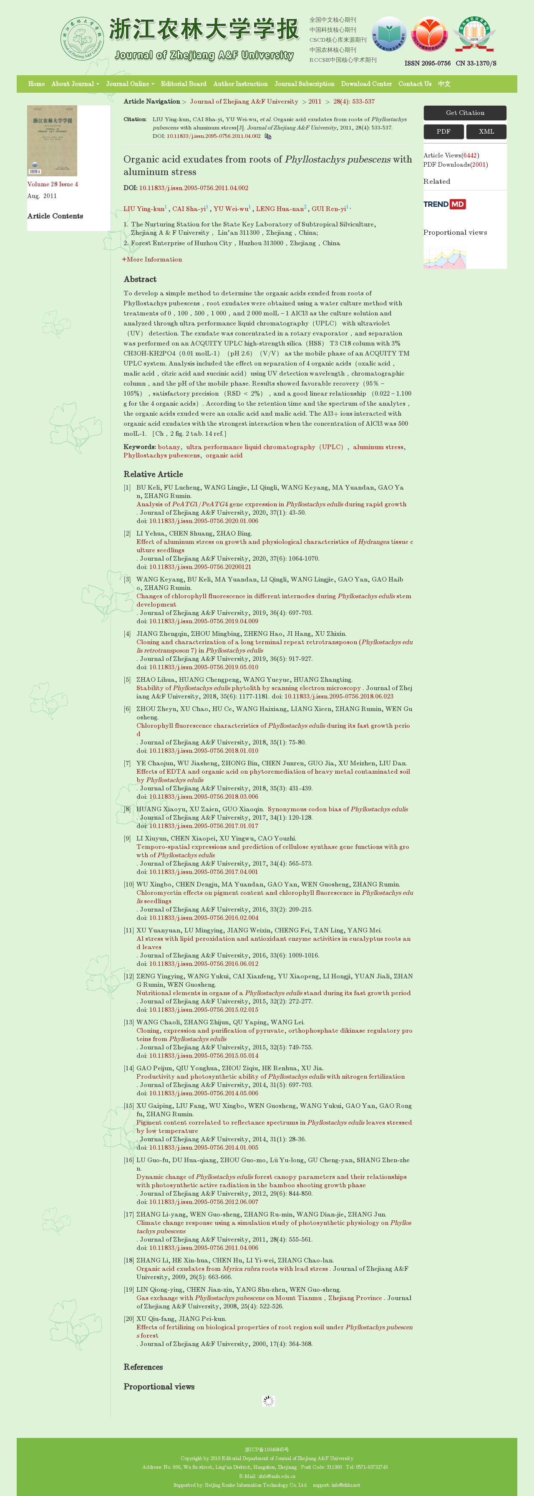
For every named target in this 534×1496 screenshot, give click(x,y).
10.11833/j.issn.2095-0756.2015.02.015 (203, 1009)
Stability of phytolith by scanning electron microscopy (248, 688)
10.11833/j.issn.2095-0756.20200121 (200, 567)
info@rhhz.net (346, 1485)
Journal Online (130, 84)
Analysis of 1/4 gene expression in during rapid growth (271, 504)
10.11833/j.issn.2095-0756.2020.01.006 (203, 521)
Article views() (451, 155)
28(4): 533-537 (354, 101)
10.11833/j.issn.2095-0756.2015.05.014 (203, 1055)
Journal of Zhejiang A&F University (244, 101)
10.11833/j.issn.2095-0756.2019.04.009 (203, 621)
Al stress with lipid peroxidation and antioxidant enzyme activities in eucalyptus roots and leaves (273, 943)
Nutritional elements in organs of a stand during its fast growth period (273, 993)
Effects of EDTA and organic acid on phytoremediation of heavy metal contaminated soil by (273, 776)
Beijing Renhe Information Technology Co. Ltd (256, 1485)
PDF (444, 131)
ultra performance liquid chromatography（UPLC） (266, 447)
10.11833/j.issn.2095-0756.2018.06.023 (339, 696)
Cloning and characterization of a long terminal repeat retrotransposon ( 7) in (274, 646)
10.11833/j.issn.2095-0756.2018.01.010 (203, 750)
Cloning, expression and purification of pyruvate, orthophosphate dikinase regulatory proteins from (274, 1035)
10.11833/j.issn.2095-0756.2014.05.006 (203, 1093)
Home (36, 84)
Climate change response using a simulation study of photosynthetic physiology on (273, 1227)
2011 (315, 101)
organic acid (224, 455)
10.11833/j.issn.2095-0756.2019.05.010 (203, 667)
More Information (152, 259)
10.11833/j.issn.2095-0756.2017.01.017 (203, 826)
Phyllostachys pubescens (161, 455)
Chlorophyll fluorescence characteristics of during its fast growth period (273, 730)
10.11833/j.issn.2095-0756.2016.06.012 (203, 964)
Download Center (366, 84)
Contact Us (414, 84)
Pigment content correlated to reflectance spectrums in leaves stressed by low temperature (274, 1127)
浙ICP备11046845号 (267, 1450)
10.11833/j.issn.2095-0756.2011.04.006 (203, 1248)
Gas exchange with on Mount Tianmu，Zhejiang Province (259, 1298)
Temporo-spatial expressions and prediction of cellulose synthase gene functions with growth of (272, 851)
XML (486, 131)
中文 (444, 84)
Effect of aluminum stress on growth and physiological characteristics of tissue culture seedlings (274, 546)
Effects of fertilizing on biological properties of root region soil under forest (274, 1331)
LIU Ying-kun (143, 209)
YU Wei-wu (231, 209)
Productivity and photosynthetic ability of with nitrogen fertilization (270, 1076)
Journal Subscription (305, 84)
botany (169, 447)
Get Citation (465, 113)
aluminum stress (378, 447)
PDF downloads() (456, 164)
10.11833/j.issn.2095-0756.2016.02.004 (203, 918)
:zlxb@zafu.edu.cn (276, 1476)
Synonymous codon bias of (338, 809)
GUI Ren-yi (329, 209)
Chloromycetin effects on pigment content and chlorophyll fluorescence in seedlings (274, 897)
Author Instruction (240, 84)
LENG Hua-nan (280, 209)
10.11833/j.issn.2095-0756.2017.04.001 (203, 872)
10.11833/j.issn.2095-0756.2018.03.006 (203, 796)
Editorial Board (184, 84)
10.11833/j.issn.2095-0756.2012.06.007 (203, 1202)
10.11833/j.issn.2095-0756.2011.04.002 (214, 136)
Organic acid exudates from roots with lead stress (232, 1268)
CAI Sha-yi (189, 209)
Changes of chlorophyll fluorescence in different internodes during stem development (273, 600)
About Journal (75, 84)
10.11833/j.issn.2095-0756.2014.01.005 (203, 1147)
